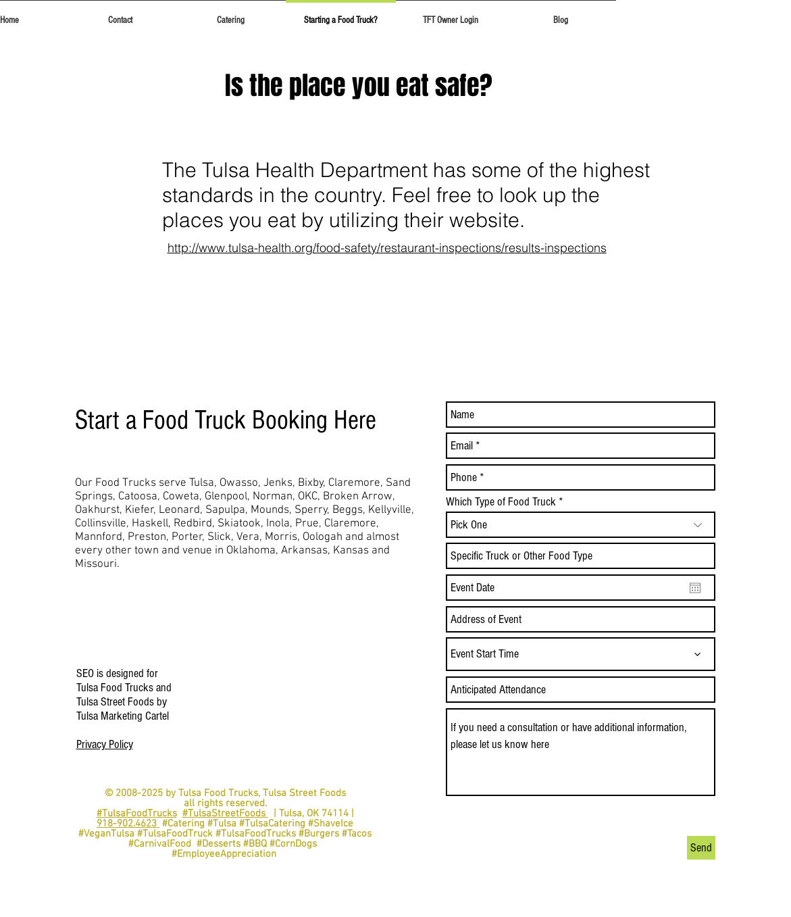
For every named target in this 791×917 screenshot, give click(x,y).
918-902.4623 (128, 824)
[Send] (701, 848)
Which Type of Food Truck (501, 502)
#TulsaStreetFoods (225, 814)
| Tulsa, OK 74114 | (311, 814)
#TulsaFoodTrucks (137, 814)
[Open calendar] (695, 588)
